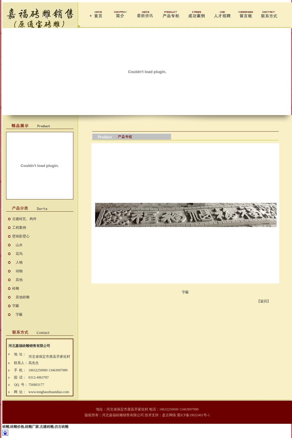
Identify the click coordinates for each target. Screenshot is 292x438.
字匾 (15, 306)
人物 (19, 262)
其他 (19, 280)
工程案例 (19, 228)
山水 (19, 245)
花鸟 (19, 254)
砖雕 (15, 288)
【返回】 (264, 301)
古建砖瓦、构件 (24, 219)
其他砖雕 (23, 297)
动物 (19, 271)
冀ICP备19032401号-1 (193, 415)
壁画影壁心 (21, 236)
